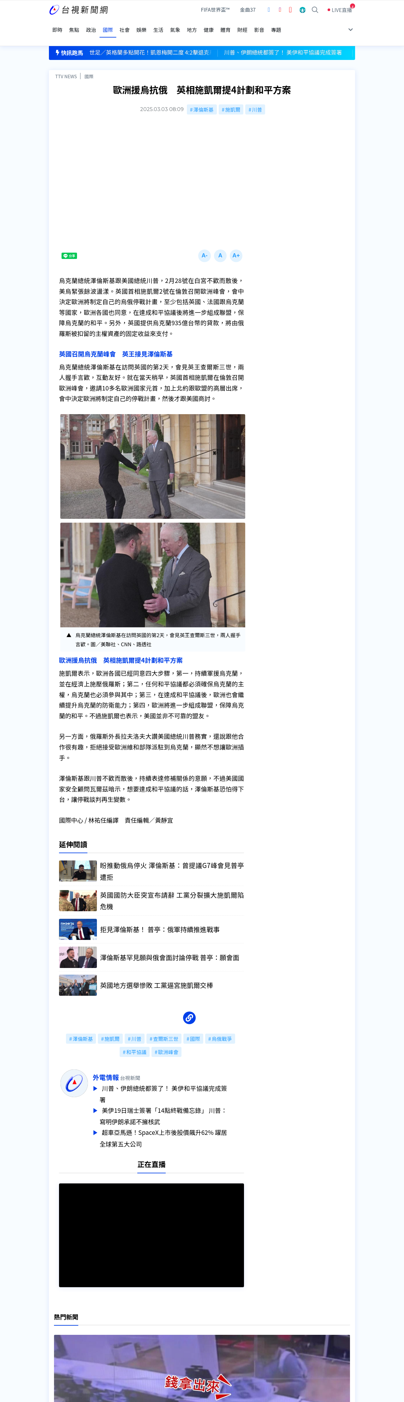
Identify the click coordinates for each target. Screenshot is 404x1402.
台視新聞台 (266, 1207)
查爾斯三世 (165, 1024)
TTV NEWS (66, 62)
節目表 (56, 1335)
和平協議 (136, 1037)
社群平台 (59, 1344)
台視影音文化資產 (69, 1317)
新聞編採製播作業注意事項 (211, 1317)
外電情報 (123, 1063)
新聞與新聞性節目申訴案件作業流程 (221, 1326)
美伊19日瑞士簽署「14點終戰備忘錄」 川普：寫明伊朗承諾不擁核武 (180, 1100)
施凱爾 (232, 95)
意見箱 (122, 1326)
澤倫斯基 (203, 95)
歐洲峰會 (168, 1037)
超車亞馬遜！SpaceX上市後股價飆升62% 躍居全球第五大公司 (180, 1121)
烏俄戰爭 (222, 1024)
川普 (257, 95)
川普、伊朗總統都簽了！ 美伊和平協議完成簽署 (180, 1079)
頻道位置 (59, 1326)
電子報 (188, 1335)
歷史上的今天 (130, 1344)
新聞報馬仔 (127, 1335)
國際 (88, 62)
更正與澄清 (127, 1317)
